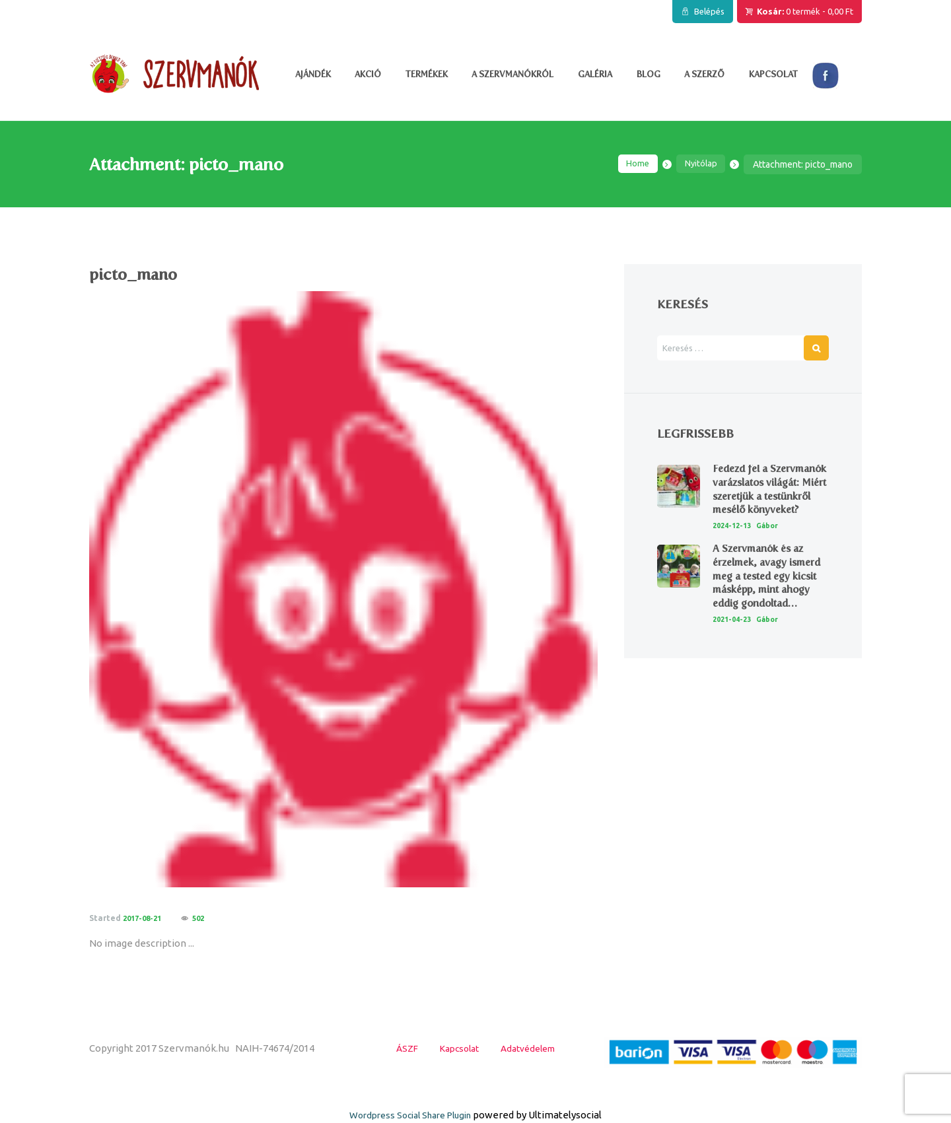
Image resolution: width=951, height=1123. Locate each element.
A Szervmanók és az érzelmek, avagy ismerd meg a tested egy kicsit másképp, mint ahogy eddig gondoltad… (770, 603)
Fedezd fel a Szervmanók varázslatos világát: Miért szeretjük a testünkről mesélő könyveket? (759, 502)
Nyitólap (699, 164)
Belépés (709, 11)
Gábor (773, 553)
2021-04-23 (734, 646)
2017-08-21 (144, 918)
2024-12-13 (734, 553)
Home (633, 164)
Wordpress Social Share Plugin (411, 1114)
